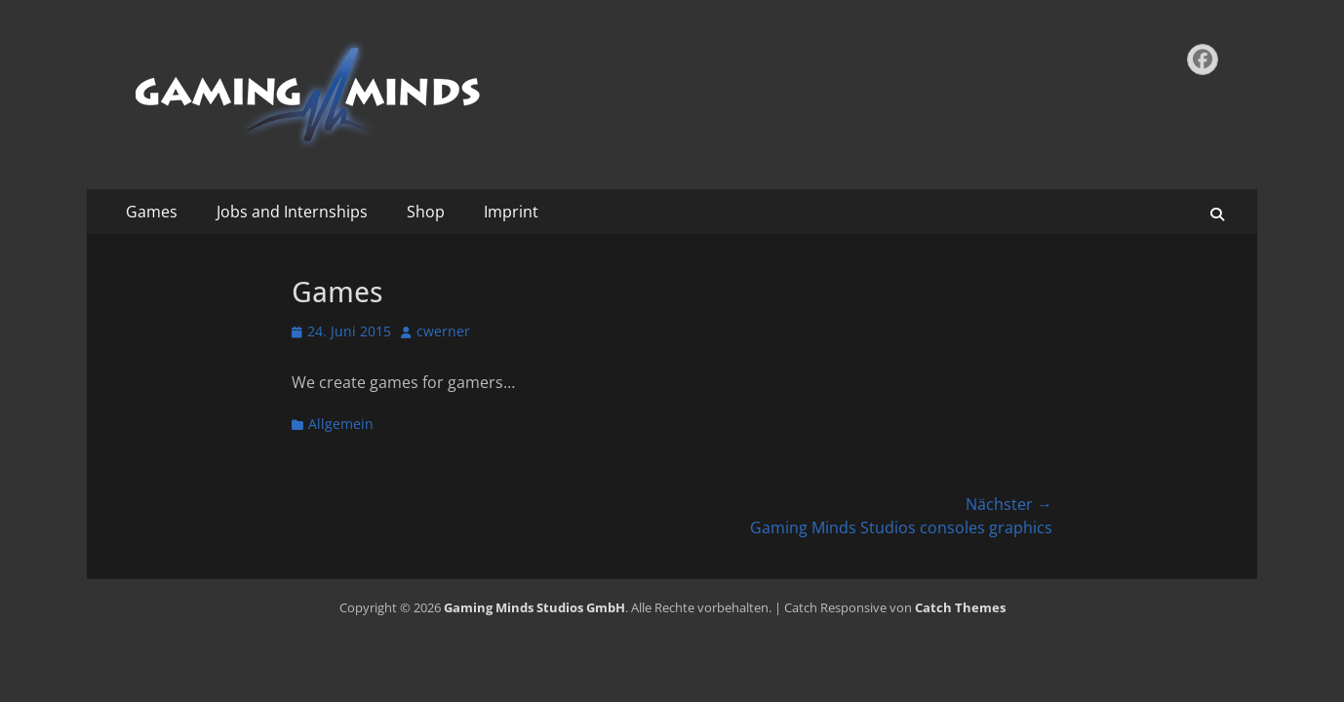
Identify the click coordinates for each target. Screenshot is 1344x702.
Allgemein (341, 423)
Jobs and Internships (292, 211)
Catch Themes (960, 607)
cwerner (443, 331)
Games (152, 211)
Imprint (511, 211)
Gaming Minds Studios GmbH (534, 607)
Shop (426, 211)
